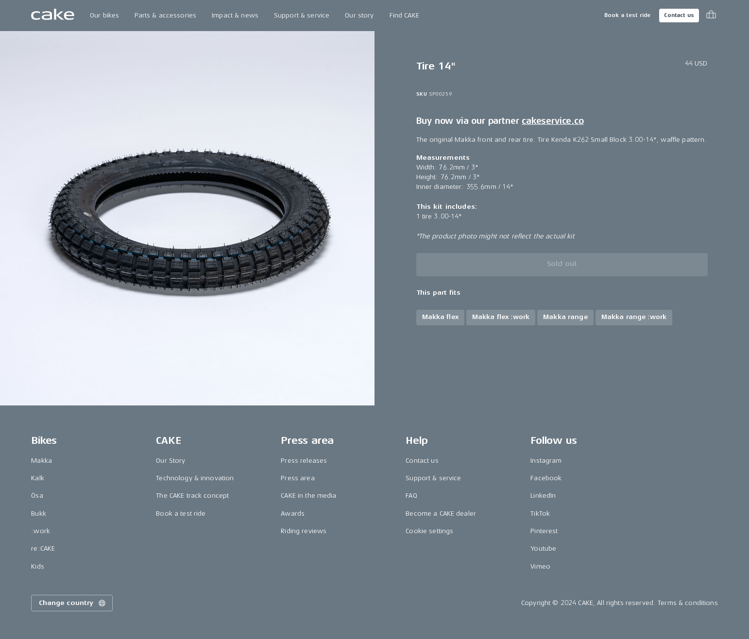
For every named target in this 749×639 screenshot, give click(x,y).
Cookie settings (429, 531)
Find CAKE (404, 15)
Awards (293, 513)
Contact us (679, 15)
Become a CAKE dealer (441, 513)
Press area (297, 478)
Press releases (304, 460)
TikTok (540, 513)
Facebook (546, 478)
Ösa (37, 495)
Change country (73, 603)
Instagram (546, 460)
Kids (37, 566)
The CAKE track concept (192, 495)
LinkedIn (543, 495)
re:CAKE (43, 548)
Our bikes (104, 15)
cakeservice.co (552, 121)
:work (40, 531)
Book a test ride (627, 15)
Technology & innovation (195, 478)
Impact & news (235, 15)
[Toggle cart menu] (711, 15)
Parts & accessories (165, 15)
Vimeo (540, 566)
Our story (359, 15)
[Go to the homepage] (52, 15)
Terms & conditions (688, 602)
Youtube (543, 548)
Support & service (301, 15)
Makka (41, 460)
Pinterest (544, 531)
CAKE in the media (308, 495)
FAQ (411, 495)
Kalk (37, 478)
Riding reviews (303, 531)
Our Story (170, 460)
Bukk (38, 513)
